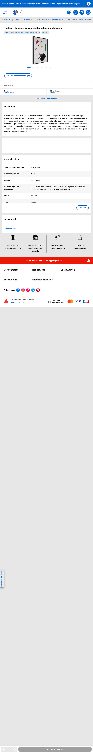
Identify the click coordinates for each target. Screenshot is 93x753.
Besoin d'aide (10, 280)
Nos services (38, 270)
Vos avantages (11, 270)
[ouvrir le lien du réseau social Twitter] (33, 290)
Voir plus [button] (82, 208)
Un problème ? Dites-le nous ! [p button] (46, 98)
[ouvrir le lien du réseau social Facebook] (18, 290)
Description (10, 106)
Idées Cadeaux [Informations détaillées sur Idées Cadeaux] (28, 20)
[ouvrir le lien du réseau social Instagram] (23, 290)
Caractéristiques (12, 159)
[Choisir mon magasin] (75, 12)
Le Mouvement (68, 270)
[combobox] (45, 12)
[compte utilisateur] (81, 12)
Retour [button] (7, 20)
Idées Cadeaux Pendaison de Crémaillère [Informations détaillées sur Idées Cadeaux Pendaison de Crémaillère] (50, 20)
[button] (18, 75)
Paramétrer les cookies (2, 579)
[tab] (29, 67)
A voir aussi (10, 219)
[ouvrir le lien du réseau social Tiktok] (28, 290)
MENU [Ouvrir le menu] (5, 12)
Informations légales (42, 280)
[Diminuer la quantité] (3, 749)
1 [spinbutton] (9, 749)
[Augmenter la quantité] (14, 749)
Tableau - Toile (10, 229)
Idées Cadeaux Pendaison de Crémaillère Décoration (22, 32)
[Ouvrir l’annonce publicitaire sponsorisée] (46, 145)
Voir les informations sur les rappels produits (43, 260)
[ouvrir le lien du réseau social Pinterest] (38, 290)
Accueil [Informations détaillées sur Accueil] (16, 20)
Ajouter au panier (55, 749)
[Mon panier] (88, 12)
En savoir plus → (17, 303)
